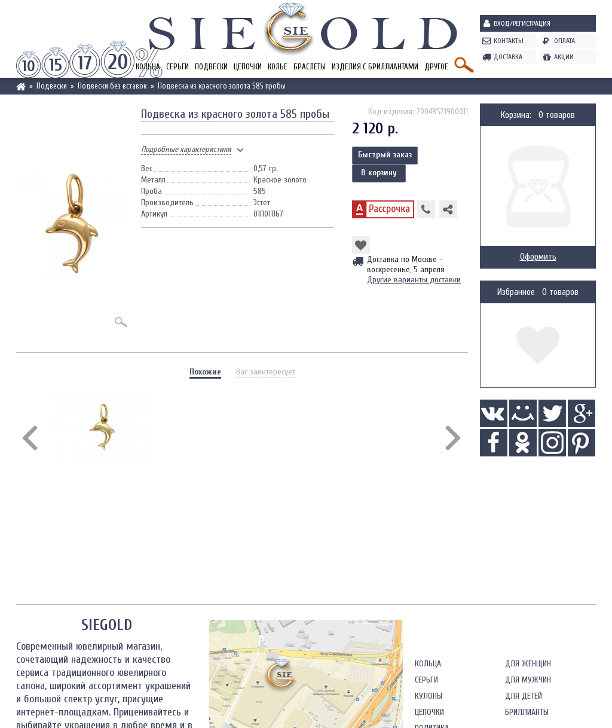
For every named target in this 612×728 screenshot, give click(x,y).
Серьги (177, 66)
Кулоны (428, 696)
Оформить (538, 257)
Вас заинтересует (265, 372)
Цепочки (248, 66)
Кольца (428, 664)
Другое (436, 66)
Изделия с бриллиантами (375, 66)
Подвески (211, 66)
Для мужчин (528, 680)
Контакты (509, 40)
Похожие (205, 372)
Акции (564, 57)
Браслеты (309, 66)
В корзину (379, 172)
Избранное (516, 292)
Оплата (564, 40)
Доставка (508, 57)
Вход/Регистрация (522, 23)
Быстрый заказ (385, 155)
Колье (277, 66)
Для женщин (528, 664)
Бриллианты (527, 712)
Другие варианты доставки (414, 280)
